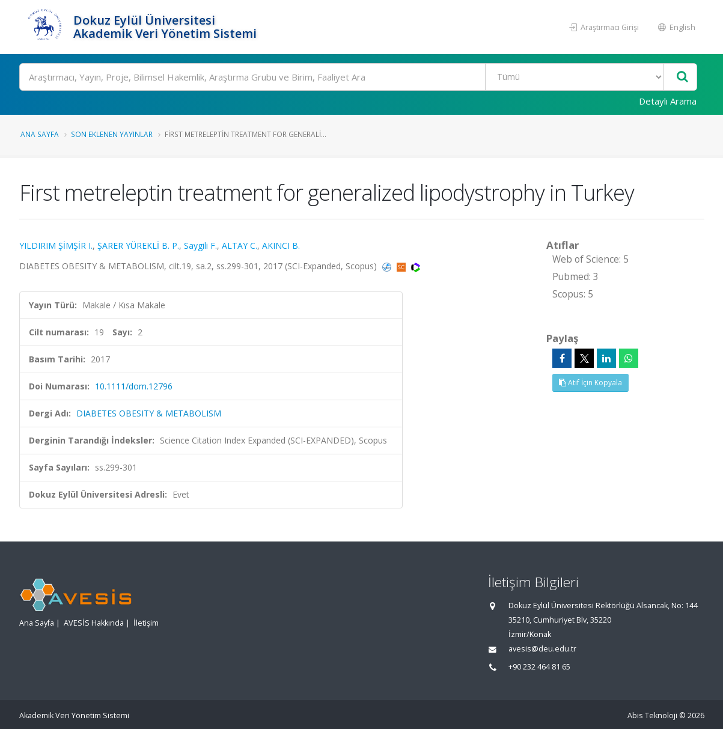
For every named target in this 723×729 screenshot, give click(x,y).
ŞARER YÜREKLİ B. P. (138, 245)
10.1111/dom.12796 (133, 386)
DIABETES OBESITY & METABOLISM (148, 413)
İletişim (146, 623)
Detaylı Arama (668, 101)
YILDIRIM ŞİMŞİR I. (56, 245)
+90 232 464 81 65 (539, 667)
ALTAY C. (239, 245)
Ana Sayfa (39, 134)
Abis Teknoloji (652, 715)
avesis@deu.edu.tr (542, 649)
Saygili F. (200, 245)
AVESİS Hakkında (94, 623)
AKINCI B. (281, 245)
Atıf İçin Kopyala (590, 382)
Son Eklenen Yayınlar (112, 134)
